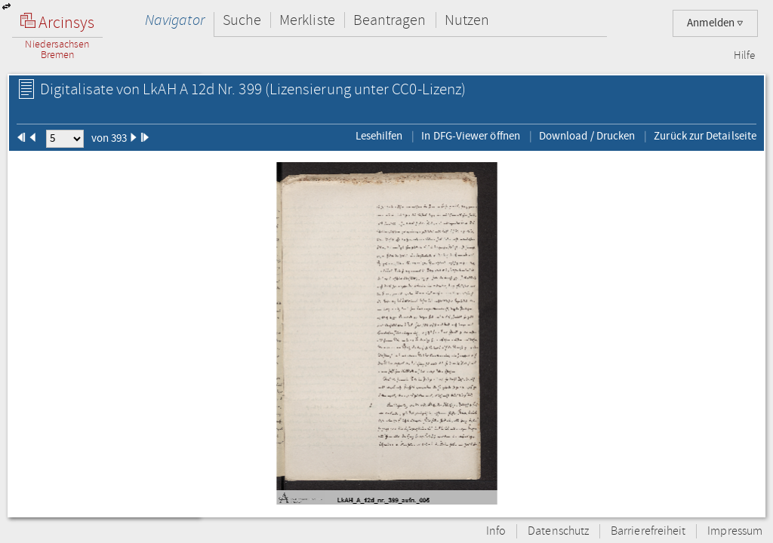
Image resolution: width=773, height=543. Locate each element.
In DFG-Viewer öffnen (470, 135)
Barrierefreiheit (648, 531)
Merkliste (307, 20)
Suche (242, 20)
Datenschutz (558, 531)
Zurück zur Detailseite (705, 135)
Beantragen (390, 20)
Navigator (175, 20)
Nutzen (467, 20)
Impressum (734, 531)
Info (496, 531)
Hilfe (744, 56)
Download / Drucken (587, 135)
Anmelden (715, 23)
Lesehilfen (379, 135)
